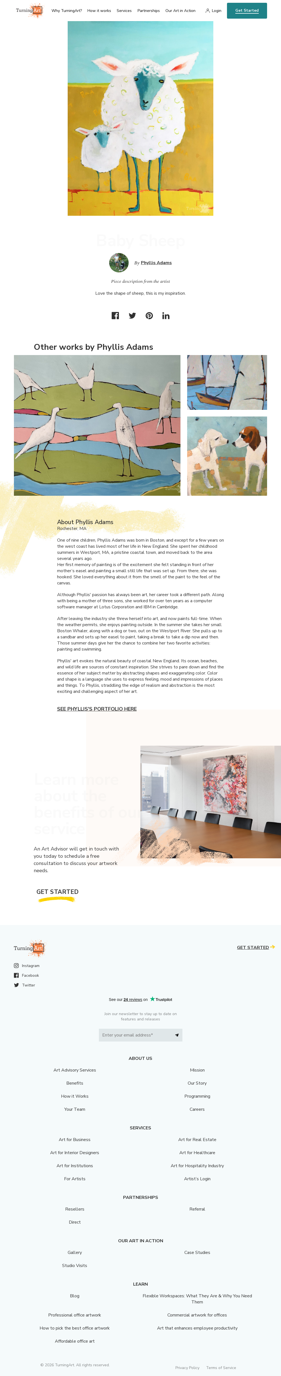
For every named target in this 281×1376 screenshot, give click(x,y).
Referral (197, 1209)
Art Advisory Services (74, 1070)
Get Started (247, 10)
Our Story (197, 1083)
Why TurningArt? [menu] (67, 10)
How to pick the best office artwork (75, 1328)
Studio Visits (74, 1266)
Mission (197, 1070)
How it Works (75, 1096)
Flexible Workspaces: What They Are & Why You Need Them (197, 1299)
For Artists (74, 1179)
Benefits (74, 1083)
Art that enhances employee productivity (197, 1328)
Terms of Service (221, 1367)
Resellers (74, 1209)
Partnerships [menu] (149, 10)
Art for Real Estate (197, 1140)
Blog (74, 1296)
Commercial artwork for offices (197, 1315)
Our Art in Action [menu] (180, 10)
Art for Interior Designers (74, 1153)
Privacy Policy (187, 1367)
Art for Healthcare (197, 1153)
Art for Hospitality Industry (197, 1166)
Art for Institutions (75, 1166)
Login (216, 10)
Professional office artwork (74, 1315)
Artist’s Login (197, 1179)
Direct (75, 1222)
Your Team (74, 1109)
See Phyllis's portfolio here (97, 709)
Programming (197, 1096)
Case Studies (197, 1252)
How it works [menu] (99, 10)
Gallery (75, 1252)
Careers (197, 1109)
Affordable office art (75, 1341)
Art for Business (75, 1140)
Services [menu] (124, 10)
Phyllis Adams (156, 263)
